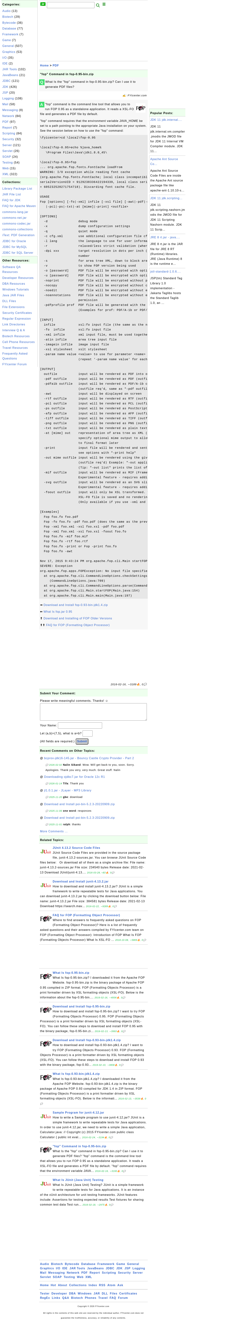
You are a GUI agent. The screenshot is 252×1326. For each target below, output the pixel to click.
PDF (5, 121)
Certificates (128, 1297)
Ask (120, 1288)
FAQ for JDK (11, 200)
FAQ (113, 1301)
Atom (111, 1288)
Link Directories (13, 324)
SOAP (6, 156)
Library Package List (17, 188)
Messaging (10, 110)
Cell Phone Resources (18, 342)
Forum (123, 1301)
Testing (7, 162)
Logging (8, 98)
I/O (4, 57)
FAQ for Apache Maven (19, 206)
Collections (78, 1288)
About (62, 1288)
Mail (5, 104)
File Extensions (13, 307)
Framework (10, 34)
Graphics (8, 51)
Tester (45, 1297)
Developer (59, 1297)
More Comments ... (54, 834)
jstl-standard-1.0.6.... (165, 271)
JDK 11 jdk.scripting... (166, 198)
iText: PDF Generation (18, 235)
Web (5, 168)
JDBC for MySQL (14, 246)
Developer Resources (18, 277)
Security (8, 139)
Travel (103, 1301)
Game (6, 40)
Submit (82, 744)
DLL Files (9, 301)
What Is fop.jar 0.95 (57, 611)
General (8, 45)
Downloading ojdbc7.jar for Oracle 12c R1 (74, 780)
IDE (5, 63)
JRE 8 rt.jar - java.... (165, 237)
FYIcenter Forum (14, 364)
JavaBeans (10, 75)
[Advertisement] (19, 422)
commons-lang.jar (15, 212)
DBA (72, 1297)
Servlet (7, 150)
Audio (6, 10)
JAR (97, 1297)
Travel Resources (15, 347)
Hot (53, 1288)
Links (56, 1301)
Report (7, 127)
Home (44, 65)
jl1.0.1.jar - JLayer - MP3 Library (68, 794)
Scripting (8, 133)
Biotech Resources (16, 336)
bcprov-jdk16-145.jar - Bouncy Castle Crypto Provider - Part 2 (89, 761)
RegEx (45, 1301)
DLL (105, 1297)
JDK (5, 86)
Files (113, 1297)
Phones (90, 1301)
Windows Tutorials (15, 289)
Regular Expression (16, 318)
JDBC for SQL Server (17, 252)
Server (7, 145)
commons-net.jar (14, 217)
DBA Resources (13, 283)
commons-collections (17, 229)
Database (9, 28)
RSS (102, 1288)
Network (8, 116)
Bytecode (9, 22)
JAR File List (11, 194)
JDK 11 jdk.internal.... (166, 119)
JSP (5, 92)
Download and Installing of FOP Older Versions (77, 618)
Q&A (65, 1301)
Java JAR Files (13, 295)
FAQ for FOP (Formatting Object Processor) (78, 625)
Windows (85, 1297)
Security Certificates (17, 312)
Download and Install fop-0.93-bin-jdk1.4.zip (75, 604)
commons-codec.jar (16, 223)
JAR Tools (9, 69)
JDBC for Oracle (14, 241)
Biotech (7, 16)
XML (5, 174)
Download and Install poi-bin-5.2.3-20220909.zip (79, 807)
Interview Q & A (13, 330)
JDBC (6, 80)
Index (93, 1288)
